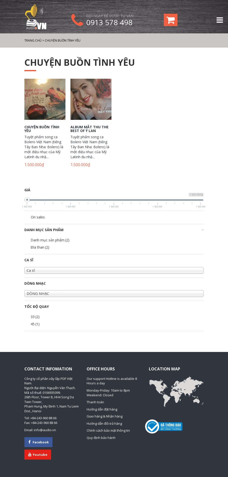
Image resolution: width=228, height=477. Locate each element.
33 (35, 316)
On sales (38, 217)
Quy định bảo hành (101, 437)
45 (35, 324)
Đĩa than (40, 247)
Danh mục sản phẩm (50, 240)
